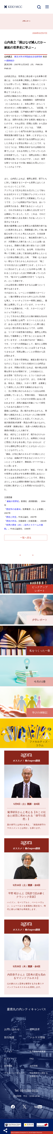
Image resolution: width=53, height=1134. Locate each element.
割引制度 (9, 1037)
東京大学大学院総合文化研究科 (28, 57)
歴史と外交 (11, 517)
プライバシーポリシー (14, 1073)
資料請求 (35, 1029)
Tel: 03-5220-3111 (26, 1090)
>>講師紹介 (9, 60)
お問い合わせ (12, 1029)
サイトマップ (10, 1059)
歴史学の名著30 (13, 509)
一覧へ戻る (25, 537)
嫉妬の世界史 (12, 501)
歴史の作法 (11, 521)
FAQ (32, 1059)
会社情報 (34, 1066)
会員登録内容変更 (38, 1051)
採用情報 (8, 1066)
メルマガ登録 (37, 1037)
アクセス (8, 1051)
